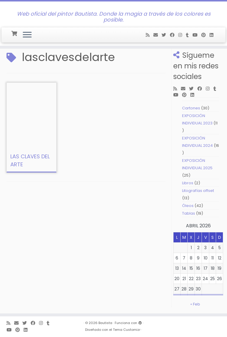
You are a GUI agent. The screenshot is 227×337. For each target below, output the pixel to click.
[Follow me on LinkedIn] (213, 35)
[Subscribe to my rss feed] (149, 35)
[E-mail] (157, 35)
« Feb (195, 304)
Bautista (105, 322)
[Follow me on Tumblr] (189, 35)
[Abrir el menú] (27, 35)
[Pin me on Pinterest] (205, 35)
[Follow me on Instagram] (182, 35)
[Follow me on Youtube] (196, 35)
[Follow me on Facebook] (174, 35)
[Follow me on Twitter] (166, 35)
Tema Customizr (126, 329)
